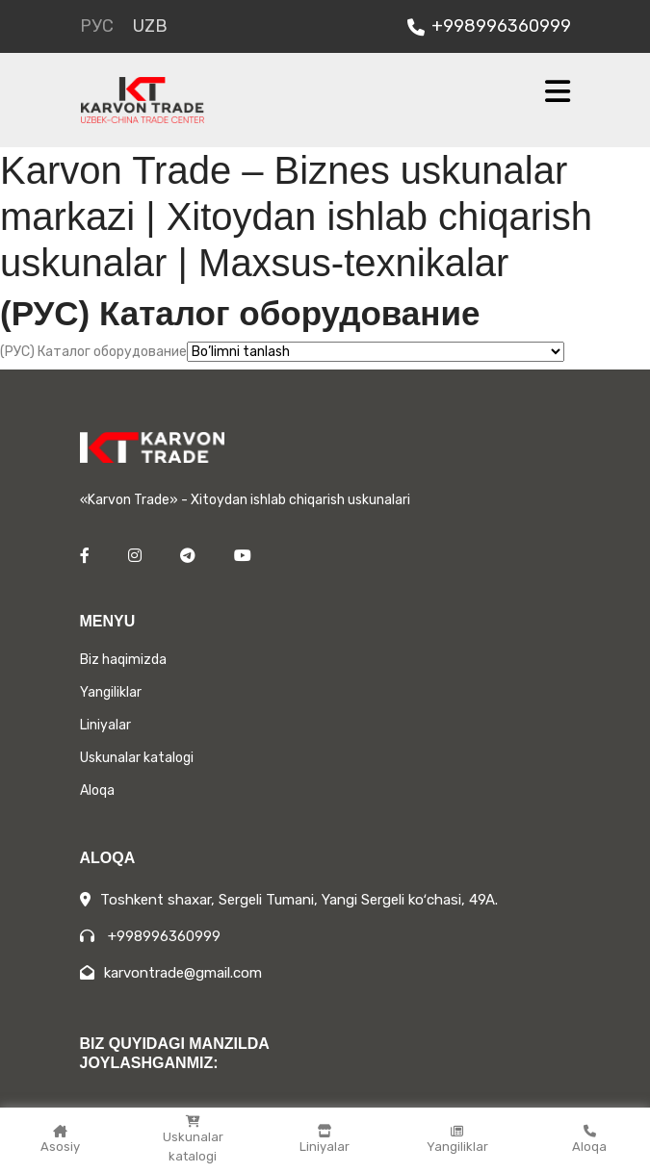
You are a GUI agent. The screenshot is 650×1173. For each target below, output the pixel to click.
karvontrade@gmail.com (171, 973)
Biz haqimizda (123, 659)
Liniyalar (324, 1139)
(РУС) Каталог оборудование (93, 352)
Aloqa (589, 1139)
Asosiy (60, 1139)
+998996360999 (489, 26)
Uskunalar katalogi (192, 1139)
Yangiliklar (457, 1139)
